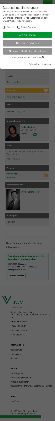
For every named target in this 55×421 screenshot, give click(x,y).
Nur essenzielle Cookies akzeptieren (27, 51)
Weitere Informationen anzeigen (27, 57)
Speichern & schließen (27, 43)
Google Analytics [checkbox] (28, 27)
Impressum (47, 64)
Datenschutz (34, 64)
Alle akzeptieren (27, 35)
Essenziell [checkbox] (11, 27)
